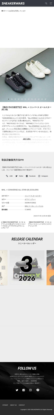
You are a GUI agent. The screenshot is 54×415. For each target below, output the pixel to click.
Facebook (31, 176)
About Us (13, 405)
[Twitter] (17, 390)
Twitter (19, 176)
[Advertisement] (27, 30)
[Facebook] (24, 390)
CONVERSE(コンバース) (12, 118)
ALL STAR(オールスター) (37, 118)
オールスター (37, 196)
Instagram (43, 176)
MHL (26, 206)
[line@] (37, 390)
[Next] (40, 224)
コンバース (28, 196)
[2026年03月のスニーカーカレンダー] (26, 267)
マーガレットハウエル (35, 206)
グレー (33, 199)
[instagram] (30, 390)
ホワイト (28, 199)
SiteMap (5, 405)
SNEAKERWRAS (36, 409)
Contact (22, 405)
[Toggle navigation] (50, 3)
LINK (10, 176)
